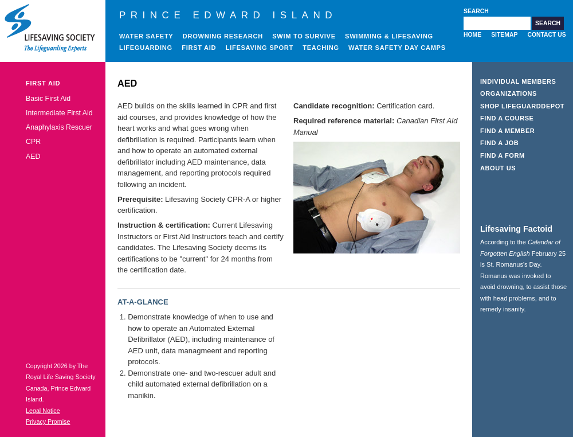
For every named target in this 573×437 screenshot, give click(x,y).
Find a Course (507, 118)
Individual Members (518, 81)
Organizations (508, 93)
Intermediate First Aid (59, 113)
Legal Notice (43, 410)
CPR (33, 142)
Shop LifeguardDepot (522, 106)
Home (472, 35)
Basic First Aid (48, 99)
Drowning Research (223, 36)
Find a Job (499, 142)
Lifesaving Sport (259, 47)
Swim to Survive (304, 36)
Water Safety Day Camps (397, 47)
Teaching (321, 47)
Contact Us (546, 35)
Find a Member (507, 130)
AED (33, 157)
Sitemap (504, 35)
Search (476, 11)
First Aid (199, 47)
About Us (498, 168)
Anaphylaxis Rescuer (59, 127)
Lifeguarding (145, 47)
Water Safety (146, 36)
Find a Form (502, 155)
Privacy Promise (48, 421)
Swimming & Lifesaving (389, 36)
